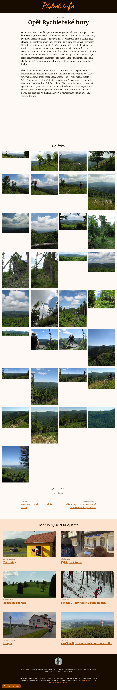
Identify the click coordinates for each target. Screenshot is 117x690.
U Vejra (7, 643)
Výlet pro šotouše (71, 562)
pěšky (54, 489)
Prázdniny (9, 562)
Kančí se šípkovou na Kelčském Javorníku (86, 643)
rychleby (62, 489)
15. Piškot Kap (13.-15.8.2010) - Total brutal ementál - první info (79, 506)
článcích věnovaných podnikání (59, 682)
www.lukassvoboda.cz (85, 680)
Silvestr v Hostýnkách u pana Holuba (83, 602)
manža (55, 672)
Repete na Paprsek (14, 602)
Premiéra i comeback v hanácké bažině (36, 506)
